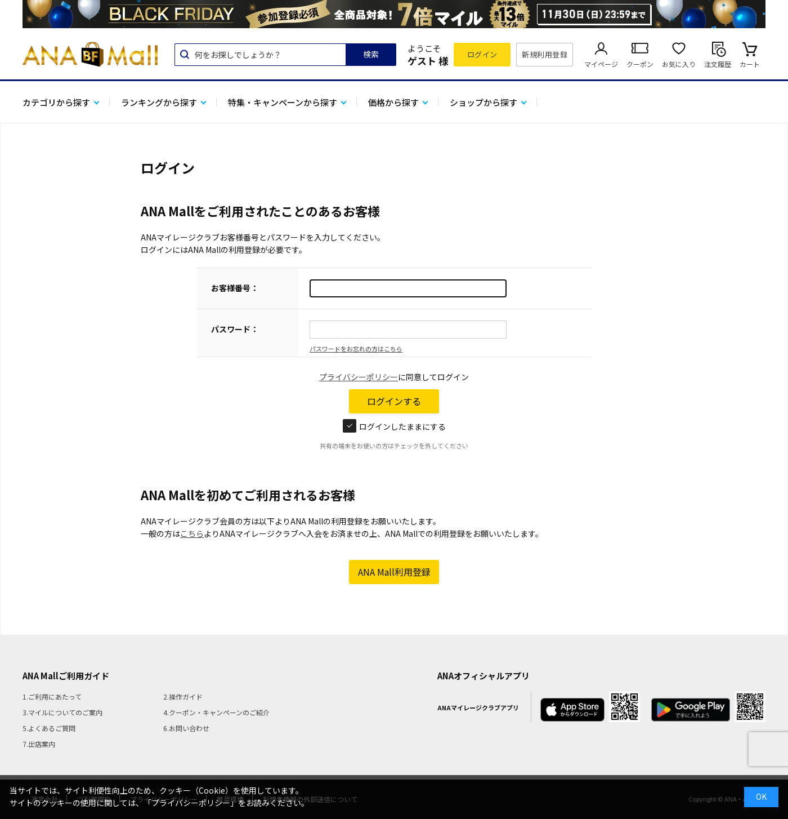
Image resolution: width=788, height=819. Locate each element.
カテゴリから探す (56, 102)
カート (750, 64)
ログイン (482, 54)
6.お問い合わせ (186, 728)
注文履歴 (717, 64)
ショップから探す (483, 102)
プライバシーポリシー (358, 376)
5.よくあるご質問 (49, 728)
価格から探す (393, 102)
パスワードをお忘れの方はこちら (356, 348)
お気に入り (679, 64)
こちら (192, 533)
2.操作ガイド (183, 696)
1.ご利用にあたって (52, 696)
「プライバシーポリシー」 (191, 802)
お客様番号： (234, 287)
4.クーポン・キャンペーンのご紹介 (216, 712)
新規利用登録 (544, 54)
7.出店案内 (39, 744)
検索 (371, 54)
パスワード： (234, 329)
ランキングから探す (159, 102)
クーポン (639, 64)
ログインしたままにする (394, 426)
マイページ (601, 64)
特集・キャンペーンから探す (282, 102)
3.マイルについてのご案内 (62, 712)
